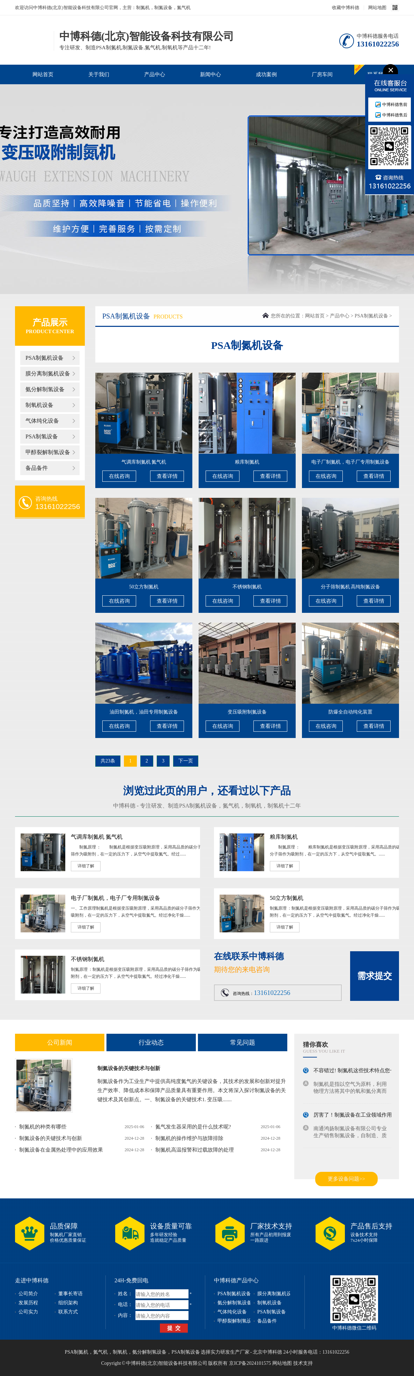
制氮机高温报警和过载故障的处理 (194, 1150)
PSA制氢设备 (41, 436)
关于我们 (98, 74)
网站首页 (42, 74)
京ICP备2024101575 (250, 1363)
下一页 (185, 761)
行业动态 (151, 1042)
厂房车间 (322, 74)
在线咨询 (119, 476)
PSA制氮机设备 (44, 358)
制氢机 (275, 806)
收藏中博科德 (345, 7)
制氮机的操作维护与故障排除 (189, 1138)
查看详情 (167, 476)
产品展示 (49, 322)
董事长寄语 (70, 1293)
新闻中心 (210, 74)
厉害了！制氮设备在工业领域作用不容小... (362, 1116)
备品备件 (36, 468)
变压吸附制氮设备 (247, 712)
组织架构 (68, 1302)
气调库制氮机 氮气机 (143, 462)
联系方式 (68, 1311)
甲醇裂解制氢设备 (47, 452)
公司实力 (28, 1311)
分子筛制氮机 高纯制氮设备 (350, 586)
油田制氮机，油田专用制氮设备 (144, 712)
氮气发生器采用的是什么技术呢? (193, 1127)
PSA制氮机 (76, 1352)
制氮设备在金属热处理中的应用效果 (61, 1150)
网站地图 (377, 7)
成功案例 (266, 74)
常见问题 (242, 1042)
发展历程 (28, 1302)
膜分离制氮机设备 (47, 374)
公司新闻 (59, 1042)
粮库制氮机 (247, 462)
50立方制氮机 (143, 586)
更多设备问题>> (346, 1179)
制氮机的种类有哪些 (42, 1127)
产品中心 (154, 74)
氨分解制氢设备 (45, 389)
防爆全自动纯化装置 (350, 712)
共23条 (108, 761)
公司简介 (28, 1293)
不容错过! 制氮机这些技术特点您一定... (358, 1072)
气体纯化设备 (42, 421)
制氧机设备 (39, 405)
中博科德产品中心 (236, 1280)
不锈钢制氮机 (247, 586)
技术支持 (303, 1363)
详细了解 (85, 865)
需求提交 (374, 976)
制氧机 (253, 806)
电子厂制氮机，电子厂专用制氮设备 (350, 462)
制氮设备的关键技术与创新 (128, 1068)
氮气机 (231, 806)
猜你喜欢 (315, 1044)
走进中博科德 (32, 1280)
